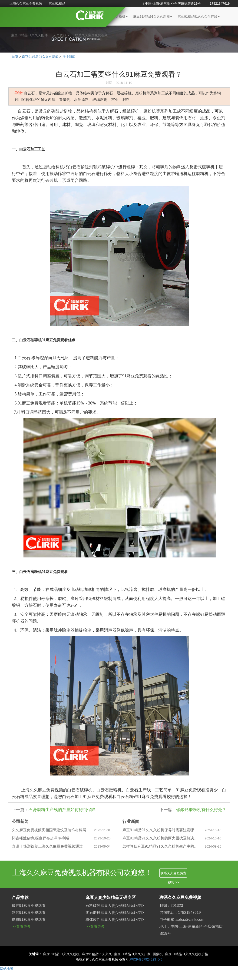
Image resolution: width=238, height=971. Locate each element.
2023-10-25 (102, 838)
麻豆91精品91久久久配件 (29, 35)
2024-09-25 (213, 846)
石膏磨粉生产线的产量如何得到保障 (62, 809)
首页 (15, 57)
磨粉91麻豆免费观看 (29, 919)
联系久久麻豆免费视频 (91, 35)
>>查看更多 (21, 926)
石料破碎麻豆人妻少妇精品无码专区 (115, 906)
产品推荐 (20, 897)
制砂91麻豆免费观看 (29, 913)
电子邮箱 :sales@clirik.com (181, 919)
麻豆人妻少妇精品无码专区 (111, 897)
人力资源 (61, 35)
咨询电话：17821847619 (180, 913)
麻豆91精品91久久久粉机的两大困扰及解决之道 (160, 838)
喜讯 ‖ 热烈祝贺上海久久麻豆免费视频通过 (47, 846)
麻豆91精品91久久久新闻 (152, 16)
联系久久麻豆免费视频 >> (173, 874)
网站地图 (6, 969)
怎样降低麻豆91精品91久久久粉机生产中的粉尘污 (160, 846)
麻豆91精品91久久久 (97, 954)
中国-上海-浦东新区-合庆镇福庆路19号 (172, 3)
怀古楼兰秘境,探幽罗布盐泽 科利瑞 (41, 838)
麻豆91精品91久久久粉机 (61, 954)
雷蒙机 (158, 954)
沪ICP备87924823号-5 (146, 959)
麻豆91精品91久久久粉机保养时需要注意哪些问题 (160, 830)
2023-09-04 (102, 846)
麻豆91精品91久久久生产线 (199, 16)
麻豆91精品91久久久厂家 (132, 954)
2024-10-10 (213, 830)
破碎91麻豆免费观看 (29, 906)
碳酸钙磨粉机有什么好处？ (201, 809)
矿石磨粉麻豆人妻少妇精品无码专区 (115, 913)
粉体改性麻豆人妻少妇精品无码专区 (115, 919)
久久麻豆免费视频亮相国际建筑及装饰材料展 (49, 830)
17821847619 (220, 3)
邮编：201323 (171, 906)
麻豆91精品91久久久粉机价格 (186, 954)
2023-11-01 (102, 830)
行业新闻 (68, 57)
